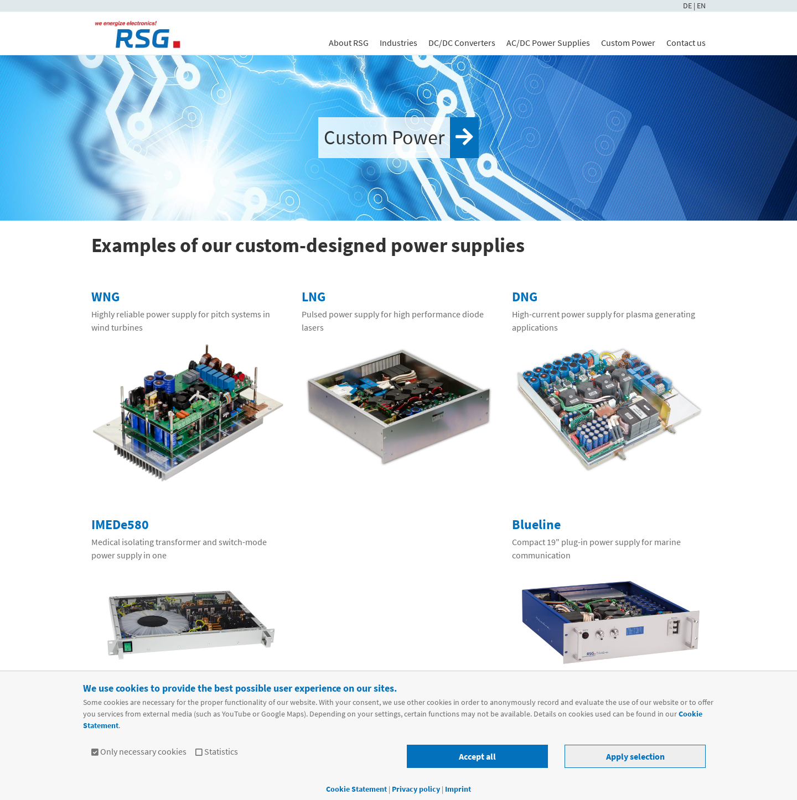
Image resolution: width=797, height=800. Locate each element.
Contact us (686, 42)
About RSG (349, 42)
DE (688, 6)
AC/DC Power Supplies (548, 42)
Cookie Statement (356, 789)
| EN (700, 6)
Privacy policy (417, 789)
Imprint (458, 789)
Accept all (477, 756)
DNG (524, 296)
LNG (313, 296)
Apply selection (635, 756)
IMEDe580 (120, 524)
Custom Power (628, 42)
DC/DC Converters (461, 42)
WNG (105, 296)
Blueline (536, 524)
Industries (398, 42)
